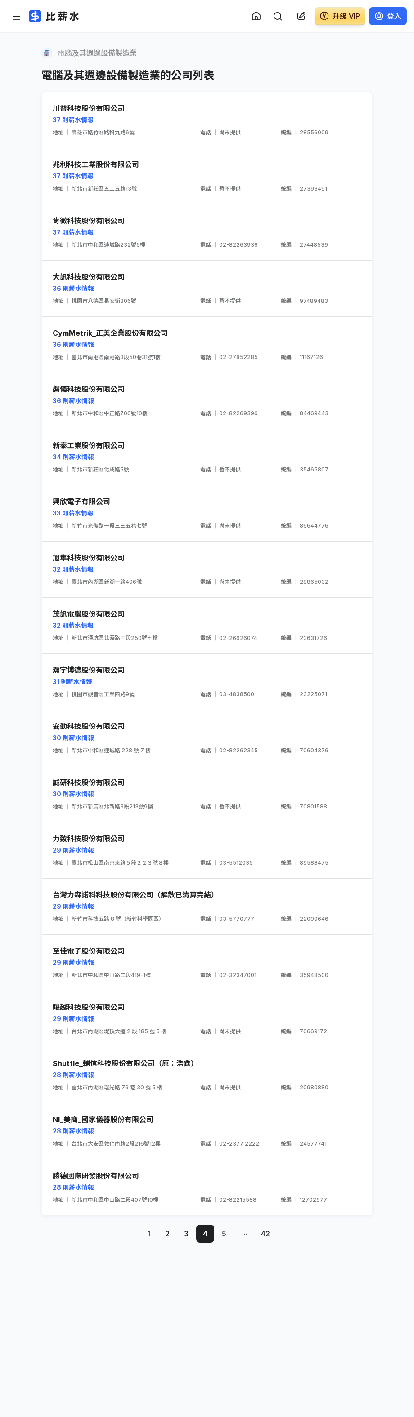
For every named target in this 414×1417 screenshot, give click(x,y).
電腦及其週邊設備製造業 (97, 53)
